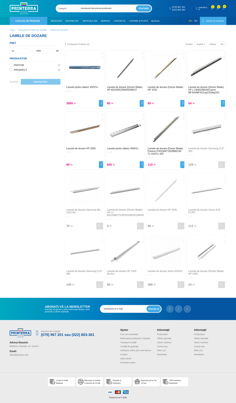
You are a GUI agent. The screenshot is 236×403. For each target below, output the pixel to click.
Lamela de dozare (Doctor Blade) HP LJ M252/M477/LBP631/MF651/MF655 (125, 212)
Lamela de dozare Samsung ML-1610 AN (83, 211)
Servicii (106, 21)
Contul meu (162, 346)
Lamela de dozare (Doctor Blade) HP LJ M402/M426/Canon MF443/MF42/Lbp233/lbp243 (206, 90)
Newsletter (162, 354)
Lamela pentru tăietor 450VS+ (82, 87)
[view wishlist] (217, 8)
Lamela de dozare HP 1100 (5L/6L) (121, 272)
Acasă (12, 30)
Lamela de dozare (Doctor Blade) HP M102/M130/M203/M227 (125, 88)
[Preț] (20, 50)
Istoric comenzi (164, 342)
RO (190, 21)
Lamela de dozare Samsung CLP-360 (84, 272)
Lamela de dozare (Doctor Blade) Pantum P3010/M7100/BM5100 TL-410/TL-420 (165, 151)
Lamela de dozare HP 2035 (162, 209)
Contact (123, 354)
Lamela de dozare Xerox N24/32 (165, 271)
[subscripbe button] (153, 308)
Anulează (14, 82)
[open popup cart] (223, 8)
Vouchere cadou (127, 362)
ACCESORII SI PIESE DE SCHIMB (32, 30)
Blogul (157, 21)
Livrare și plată (139, 21)
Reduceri (56, 21)
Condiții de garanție (129, 346)
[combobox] (68, 8)
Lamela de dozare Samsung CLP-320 (206, 149)
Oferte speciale (164, 338)
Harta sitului (125, 358)
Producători (162, 334)
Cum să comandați (129, 334)
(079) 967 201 (178, 7)
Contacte (121, 21)
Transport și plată (128, 342)
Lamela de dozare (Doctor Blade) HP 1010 (165, 88)
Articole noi (90, 21)
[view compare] (211, 8)
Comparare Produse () (78, 44)
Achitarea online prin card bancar (135, 350)
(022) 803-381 (178, 10)
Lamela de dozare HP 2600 (81, 148)
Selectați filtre (41, 82)
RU (195, 21)
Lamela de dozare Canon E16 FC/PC (204, 211)
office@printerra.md (19, 355)
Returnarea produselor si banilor (135, 338)
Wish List (161, 350)
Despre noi (71, 21)
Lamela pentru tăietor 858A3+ (123, 148)
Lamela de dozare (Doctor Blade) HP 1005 (206, 272)
